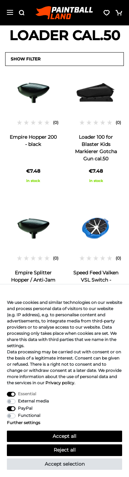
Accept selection (65, 464)
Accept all (64, 436)
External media (33, 401)
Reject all (65, 450)
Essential (27, 393)
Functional (29, 415)
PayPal (25, 408)
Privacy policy (59, 382)
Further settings (23, 422)
